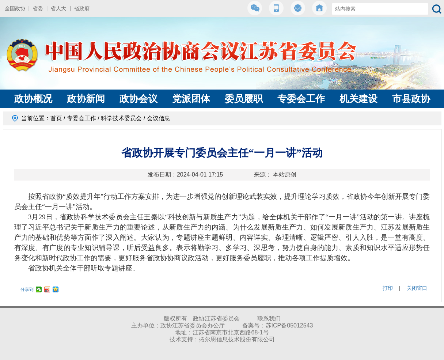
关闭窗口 (417, 288)
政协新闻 (86, 98)
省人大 (58, 8)
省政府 (82, 8)
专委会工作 (301, 98)
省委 (38, 8)
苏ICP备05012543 (289, 325)
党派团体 (191, 98)
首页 (56, 118)
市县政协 (411, 98)
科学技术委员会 (121, 118)
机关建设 (358, 98)
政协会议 (138, 98)
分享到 (27, 289)
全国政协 (15, 8)
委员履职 (244, 98)
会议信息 (158, 118)
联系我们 (269, 318)
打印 (388, 288)
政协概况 (33, 98)
